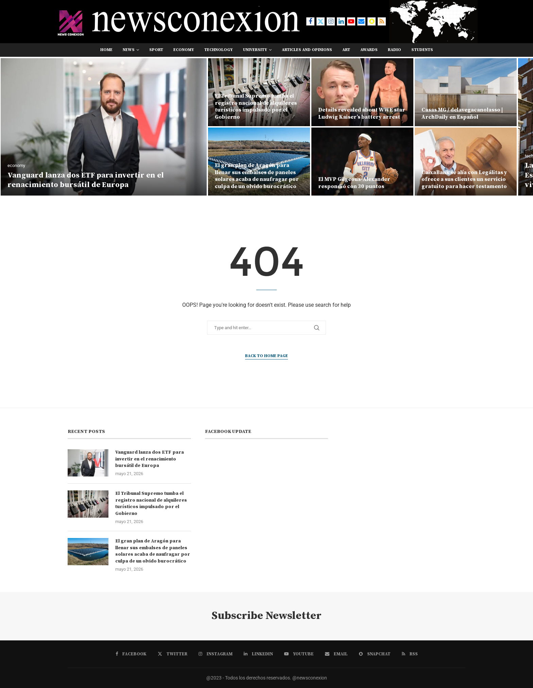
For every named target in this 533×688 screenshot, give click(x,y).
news (129, 49)
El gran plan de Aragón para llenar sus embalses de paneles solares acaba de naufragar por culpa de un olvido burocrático (257, 176)
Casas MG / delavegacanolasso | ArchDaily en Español (462, 113)
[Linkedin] (341, 21)
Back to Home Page (266, 355)
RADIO (394, 49)
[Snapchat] (371, 21)
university (255, 49)
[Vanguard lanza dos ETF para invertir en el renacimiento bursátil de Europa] (104, 127)
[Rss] (382, 21)
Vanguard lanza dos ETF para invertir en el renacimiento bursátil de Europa (85, 180)
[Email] (361, 21)
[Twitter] (320, 21)
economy (183, 49)
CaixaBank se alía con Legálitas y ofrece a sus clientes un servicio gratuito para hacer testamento (464, 179)
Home (106, 49)
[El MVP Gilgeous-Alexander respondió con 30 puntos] (362, 162)
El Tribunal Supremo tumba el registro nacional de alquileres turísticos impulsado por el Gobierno (256, 106)
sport (156, 49)
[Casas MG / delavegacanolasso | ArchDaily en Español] (466, 92)
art (346, 49)
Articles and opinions (307, 49)
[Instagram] (331, 21)
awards (369, 49)
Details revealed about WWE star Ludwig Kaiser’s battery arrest (361, 113)
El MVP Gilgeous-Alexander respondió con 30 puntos (354, 183)
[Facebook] (310, 21)
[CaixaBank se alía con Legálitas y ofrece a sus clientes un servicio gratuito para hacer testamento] (466, 162)
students (422, 49)
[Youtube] (351, 21)
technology (218, 49)
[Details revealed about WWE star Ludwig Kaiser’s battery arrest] (362, 92)
